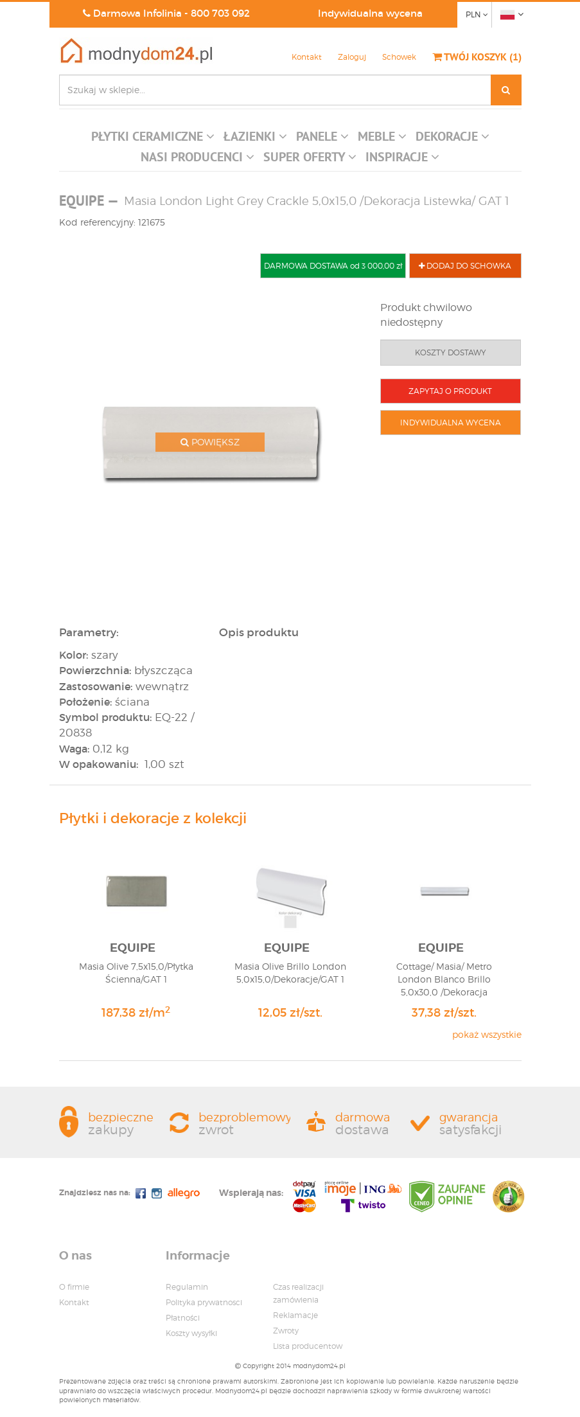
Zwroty (286, 1330)
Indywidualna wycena (370, 13)
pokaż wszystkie (487, 1034)
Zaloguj (352, 57)
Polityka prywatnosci (204, 1302)
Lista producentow (307, 1346)
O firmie (74, 1287)
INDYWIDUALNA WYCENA (450, 422)
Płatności (183, 1318)
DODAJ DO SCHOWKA (465, 266)
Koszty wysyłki (191, 1333)
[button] (153, 139)
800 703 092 (220, 13)
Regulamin (187, 1287)
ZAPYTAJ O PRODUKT (450, 391)
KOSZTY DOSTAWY (450, 352)
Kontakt (307, 57)
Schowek (399, 57)
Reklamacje (295, 1315)
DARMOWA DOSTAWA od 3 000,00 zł (333, 266)
